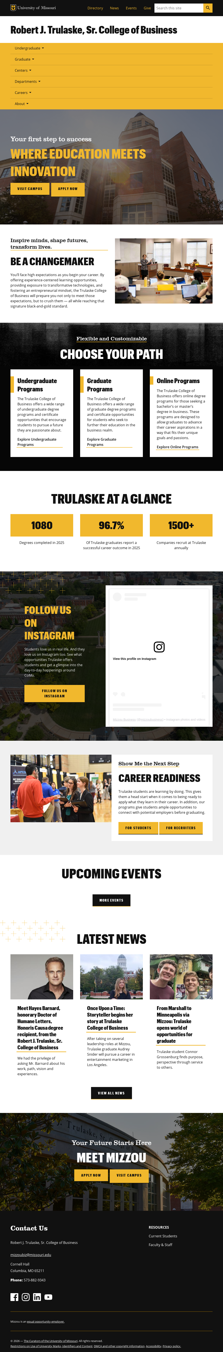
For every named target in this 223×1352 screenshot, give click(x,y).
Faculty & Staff (160, 1241)
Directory (95, 8)
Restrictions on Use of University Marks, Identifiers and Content (51, 1343)
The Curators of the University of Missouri (51, 1337)
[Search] (208, 8)
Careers (24, 92)
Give (147, 8)
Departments (28, 81)
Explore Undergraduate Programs (36, 440)
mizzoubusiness (151, 718)
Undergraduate (30, 48)
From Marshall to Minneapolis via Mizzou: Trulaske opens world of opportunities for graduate (175, 1022)
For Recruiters (181, 826)
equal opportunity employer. (45, 1318)
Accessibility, (154, 1343)
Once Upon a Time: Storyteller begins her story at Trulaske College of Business (110, 1016)
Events (131, 8)
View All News (111, 1091)
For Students (138, 826)
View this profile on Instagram (134, 657)
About (22, 103)
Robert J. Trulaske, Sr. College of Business (93, 29)
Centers (24, 70)
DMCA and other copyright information (119, 1343)
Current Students (163, 1232)
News (114, 8)
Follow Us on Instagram (54, 691)
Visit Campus (130, 1173)
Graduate (25, 59)
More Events (111, 898)
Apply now (69, 189)
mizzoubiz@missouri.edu (30, 1251)
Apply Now (90, 1173)
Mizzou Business (124, 718)
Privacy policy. (172, 1343)
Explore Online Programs (177, 445)
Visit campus (29, 189)
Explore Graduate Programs (101, 440)
